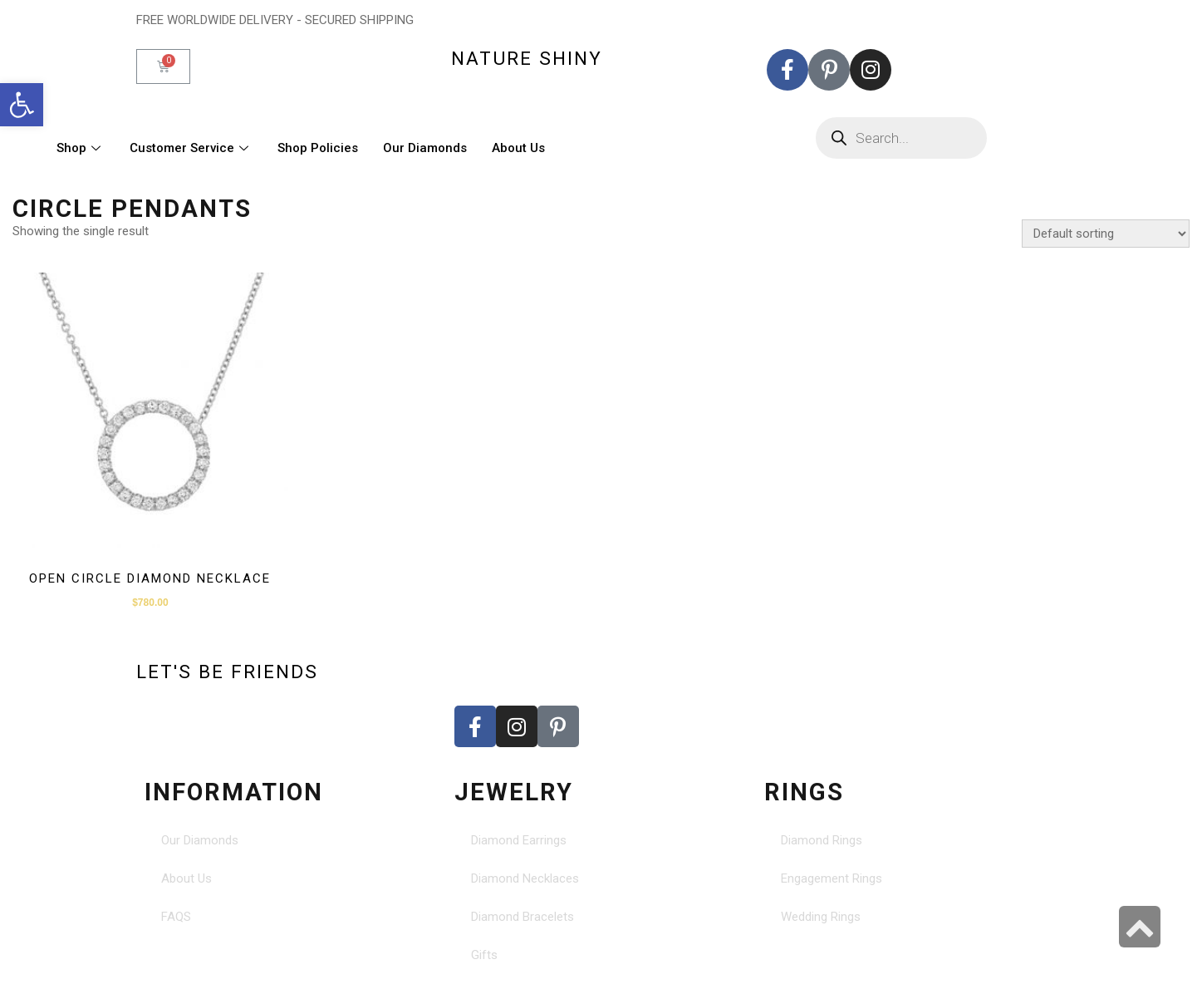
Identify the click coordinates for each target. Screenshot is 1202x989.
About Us (518, 147)
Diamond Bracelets (522, 916)
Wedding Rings (821, 916)
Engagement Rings (831, 878)
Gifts (484, 954)
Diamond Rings (821, 840)
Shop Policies (317, 147)
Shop (80, 147)
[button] (21, 104)
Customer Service (191, 147)
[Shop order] (1106, 233)
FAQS (176, 916)
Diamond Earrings (519, 840)
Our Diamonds (425, 147)
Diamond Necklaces (525, 878)
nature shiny (526, 58)
